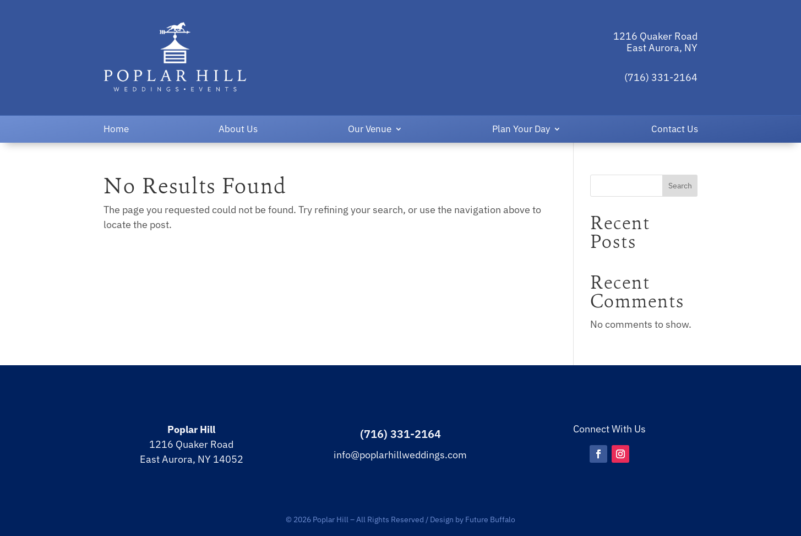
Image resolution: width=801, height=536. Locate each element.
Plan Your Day (521, 130)
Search (680, 186)
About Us (238, 130)
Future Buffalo (490, 519)
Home (116, 130)
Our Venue (369, 130)
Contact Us (674, 130)
